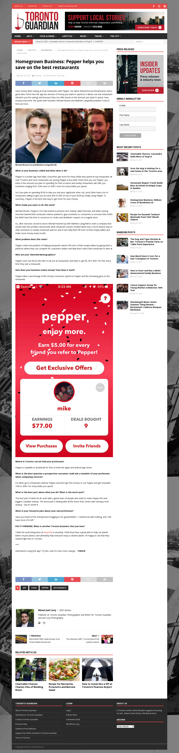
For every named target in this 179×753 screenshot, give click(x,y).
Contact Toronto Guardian (26, 719)
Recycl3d (48, 532)
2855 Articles (65, 610)
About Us (19, 6)
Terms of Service (22, 737)
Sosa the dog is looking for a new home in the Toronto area (146, 169)
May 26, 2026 (137, 159)
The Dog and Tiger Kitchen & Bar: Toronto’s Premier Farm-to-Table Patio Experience (147, 241)
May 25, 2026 (137, 191)
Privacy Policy (21, 723)
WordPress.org (72, 723)
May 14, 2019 (137, 262)
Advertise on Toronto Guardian (29, 714)
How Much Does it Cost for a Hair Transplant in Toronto (145, 257)
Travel (98, 35)
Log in (68, 710)
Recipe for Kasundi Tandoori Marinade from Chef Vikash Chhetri (145, 217)
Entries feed (71, 714)
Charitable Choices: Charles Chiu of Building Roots (29, 686)
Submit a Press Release (67, 6)
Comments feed (73, 719)
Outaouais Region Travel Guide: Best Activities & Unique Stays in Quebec (146, 185)
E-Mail (122, 105)
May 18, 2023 (137, 247)
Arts (29, 35)
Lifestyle (67, 35)
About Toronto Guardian (26, 710)
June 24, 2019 (24, 75)
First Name (124, 115)
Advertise (32, 6)
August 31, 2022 (138, 313)
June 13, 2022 (137, 276)
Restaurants (60, 587)
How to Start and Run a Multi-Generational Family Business (145, 271)
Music (83, 35)
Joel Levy (38, 75)
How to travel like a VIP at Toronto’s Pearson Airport (97, 685)
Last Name (124, 124)
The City (114, 35)
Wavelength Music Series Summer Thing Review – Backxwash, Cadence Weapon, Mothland (146, 305)
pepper (45, 587)
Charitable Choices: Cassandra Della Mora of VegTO (146, 154)
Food (34, 587)
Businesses (51, 75)
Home (18, 35)
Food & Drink (47, 35)
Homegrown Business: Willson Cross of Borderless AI (145, 200)
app (24, 587)
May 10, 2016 (137, 293)
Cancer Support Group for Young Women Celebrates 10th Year (146, 287)
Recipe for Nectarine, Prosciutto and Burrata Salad (62, 686)
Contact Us (47, 6)
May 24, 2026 (137, 223)
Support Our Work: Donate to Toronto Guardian (36, 732)
